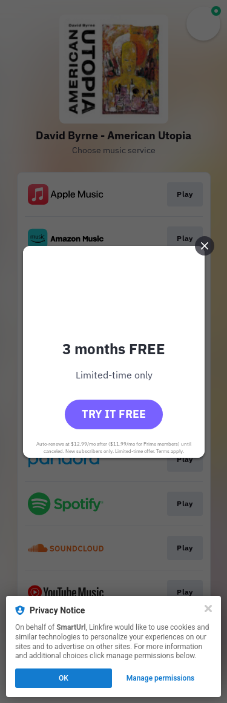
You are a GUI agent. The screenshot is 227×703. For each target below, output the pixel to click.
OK (63, 678)
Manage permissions (161, 678)
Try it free (114, 414)
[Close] (208, 608)
